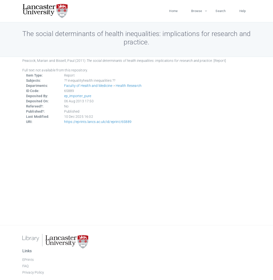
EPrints (28, 260)
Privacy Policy (33, 272)
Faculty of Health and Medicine (88, 86)
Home (173, 11)
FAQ (25, 266)
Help (242, 11)
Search (221, 11)
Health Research (129, 86)
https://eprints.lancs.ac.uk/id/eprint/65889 (98, 122)
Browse (196, 11)
